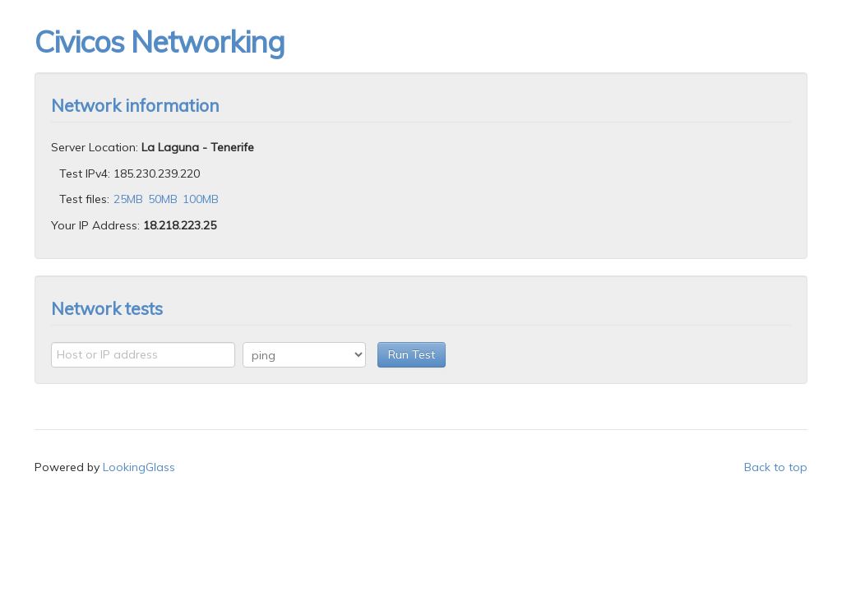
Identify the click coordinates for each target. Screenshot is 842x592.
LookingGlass (139, 467)
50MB (163, 199)
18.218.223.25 (179, 225)
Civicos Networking (160, 41)
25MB (128, 199)
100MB (201, 199)
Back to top (775, 467)
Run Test (411, 354)
